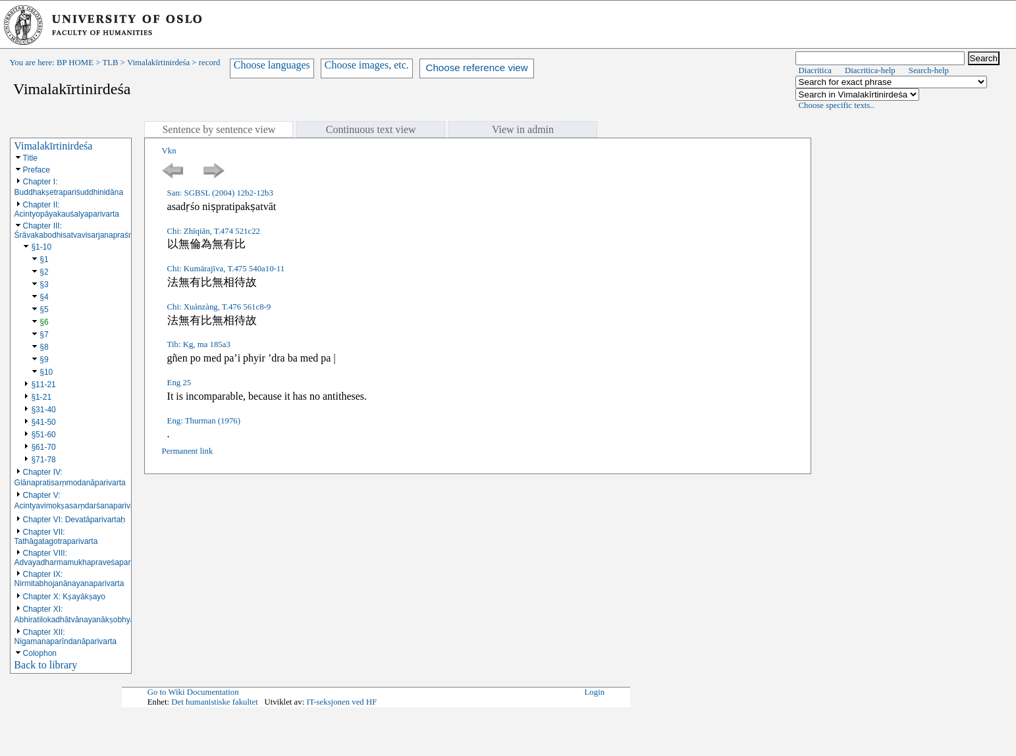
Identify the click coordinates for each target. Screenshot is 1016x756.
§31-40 (43, 409)
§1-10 (41, 247)
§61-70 (43, 447)
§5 (44, 309)
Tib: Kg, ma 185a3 (198, 344)
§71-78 (43, 459)
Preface (36, 170)
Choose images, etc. (367, 64)
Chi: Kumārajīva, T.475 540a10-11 (226, 268)
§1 (44, 259)
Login (595, 692)
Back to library (45, 664)
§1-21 (41, 397)
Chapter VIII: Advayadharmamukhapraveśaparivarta (82, 558)
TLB (110, 62)
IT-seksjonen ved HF (341, 702)
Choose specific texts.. (836, 105)
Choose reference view (476, 67)
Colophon (40, 653)
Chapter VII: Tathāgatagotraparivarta (56, 536)
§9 (44, 359)
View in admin (523, 129)
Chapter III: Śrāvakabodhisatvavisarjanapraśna (76, 230)
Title (30, 158)
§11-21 (43, 384)
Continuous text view (371, 129)
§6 (44, 322)
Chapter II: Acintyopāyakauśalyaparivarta (66, 209)
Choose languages (272, 64)
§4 (44, 297)
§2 (44, 272)
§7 (44, 334)
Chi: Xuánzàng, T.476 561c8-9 (219, 306)
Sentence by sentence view (218, 129)
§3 (44, 284)
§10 (46, 372)
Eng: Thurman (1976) (203, 420)
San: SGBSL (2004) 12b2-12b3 (220, 193)
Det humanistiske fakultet (214, 702)
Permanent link (187, 451)
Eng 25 (179, 382)
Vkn (169, 150)
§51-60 (43, 434)
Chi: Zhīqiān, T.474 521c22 (213, 231)
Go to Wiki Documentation (193, 692)
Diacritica (815, 70)
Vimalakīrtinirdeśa (158, 62)
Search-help (929, 70)
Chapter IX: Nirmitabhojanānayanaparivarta (69, 579)
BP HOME (75, 62)
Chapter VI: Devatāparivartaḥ (74, 519)
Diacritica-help (870, 70)
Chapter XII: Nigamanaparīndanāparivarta (65, 637)
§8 (44, 347)
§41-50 (43, 422)
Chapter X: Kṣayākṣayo (64, 596)
